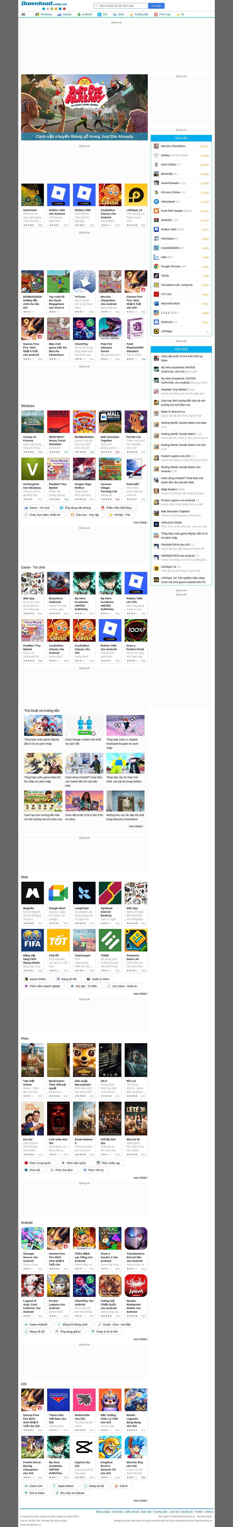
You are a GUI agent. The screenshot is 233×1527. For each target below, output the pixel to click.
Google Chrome (173, 266)
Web (24, 877)
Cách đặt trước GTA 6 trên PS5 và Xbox (182, 358)
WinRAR (169, 220)
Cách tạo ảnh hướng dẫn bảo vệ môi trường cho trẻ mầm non (183, 402)
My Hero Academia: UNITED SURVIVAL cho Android (184, 380)
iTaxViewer (170, 238)
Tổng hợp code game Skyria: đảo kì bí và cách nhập (184, 535)
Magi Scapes (173, 489)
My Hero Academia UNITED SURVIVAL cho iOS (179, 369)
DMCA (209, 1511)
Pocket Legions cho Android (180, 500)
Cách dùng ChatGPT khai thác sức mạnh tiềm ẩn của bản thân (182, 480)
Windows (27, 406)
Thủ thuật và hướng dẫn (42, 710)
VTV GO (166, 294)
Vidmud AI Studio (171, 522)
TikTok (165, 275)
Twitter (199, 1511)
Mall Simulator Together (175, 511)
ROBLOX (169, 321)
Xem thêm (140, 522)
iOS (24, 1384)
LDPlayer (166, 331)
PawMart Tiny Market (178, 389)
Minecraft (169, 173)
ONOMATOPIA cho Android (180, 555)
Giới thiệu (117, 1511)
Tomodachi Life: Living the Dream (177, 286)
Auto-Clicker (171, 164)
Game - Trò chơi (33, 567)
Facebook (187, 1511)
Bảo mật (146, 1511)
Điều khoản (132, 1511)
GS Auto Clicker (173, 192)
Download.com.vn (186, 1516)
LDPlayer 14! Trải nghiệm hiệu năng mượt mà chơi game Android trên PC (183, 580)
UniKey (174, 156)
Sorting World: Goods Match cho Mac (183, 424)
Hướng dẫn (160, 1511)
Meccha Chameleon (173, 145)
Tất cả (25, 14)
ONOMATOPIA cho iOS (177, 544)
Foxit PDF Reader (176, 210)
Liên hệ (174, 1511)
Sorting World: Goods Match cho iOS (183, 447)
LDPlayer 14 (171, 566)
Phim (25, 1038)
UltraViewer (170, 201)
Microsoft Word (174, 304)
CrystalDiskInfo (172, 247)
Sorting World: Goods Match (181, 433)
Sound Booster (173, 183)
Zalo (167, 257)
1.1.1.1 (170, 312)
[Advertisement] (116, 50)
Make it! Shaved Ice (173, 411)
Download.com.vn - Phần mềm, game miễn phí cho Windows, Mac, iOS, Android (44, 6)
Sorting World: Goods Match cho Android (181, 469)
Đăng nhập (103, 1511)
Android (26, 1222)
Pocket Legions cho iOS (178, 455)
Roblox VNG (172, 229)
